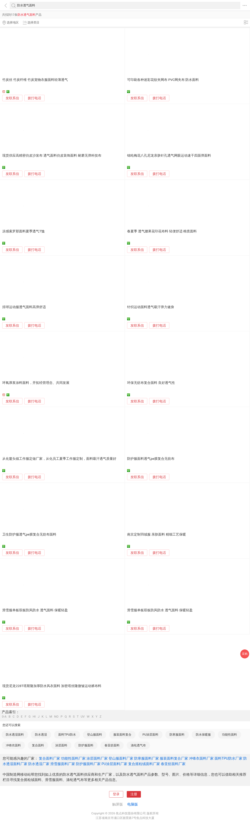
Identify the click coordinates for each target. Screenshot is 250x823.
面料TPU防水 (67, 734)
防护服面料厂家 (88, 764)
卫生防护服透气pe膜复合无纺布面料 (29, 534)
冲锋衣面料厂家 (201, 758)
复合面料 (38, 745)
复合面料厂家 (49, 758)
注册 (133, 794)
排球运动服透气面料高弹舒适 (24, 307)
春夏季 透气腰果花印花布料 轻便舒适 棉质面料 (162, 231)
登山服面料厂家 (121, 758)
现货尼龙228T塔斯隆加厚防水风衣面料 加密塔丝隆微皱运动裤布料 (51, 686)
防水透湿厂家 (38, 764)
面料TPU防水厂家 (228, 758)
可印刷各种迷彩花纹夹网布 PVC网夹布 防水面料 (163, 80)
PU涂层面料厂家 (114, 764)
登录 (116, 794)
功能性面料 (229, 734)
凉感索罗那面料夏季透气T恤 (23, 231)
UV (83, 716)
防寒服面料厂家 (146, 758)
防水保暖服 (203, 734)
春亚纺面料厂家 (173, 764)
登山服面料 (94, 734)
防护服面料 (85, 745)
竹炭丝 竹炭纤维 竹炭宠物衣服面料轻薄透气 (35, 80)
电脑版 (132, 804)
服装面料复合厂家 (174, 758)
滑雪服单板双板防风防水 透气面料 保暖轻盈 (35, 610)
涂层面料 (61, 745)
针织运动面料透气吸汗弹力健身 (150, 307)
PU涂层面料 (150, 734)
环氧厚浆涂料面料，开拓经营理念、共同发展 (35, 383)
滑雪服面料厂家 (62, 764)
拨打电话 (34, 98)
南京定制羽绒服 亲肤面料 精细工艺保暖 (156, 534)
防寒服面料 (176, 734)
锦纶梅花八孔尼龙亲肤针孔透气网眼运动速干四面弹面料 (169, 156)
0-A (4, 716)
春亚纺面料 (112, 745)
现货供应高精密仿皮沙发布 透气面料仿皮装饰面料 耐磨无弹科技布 (51, 156)
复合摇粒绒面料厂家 (144, 764)
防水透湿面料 (15, 734)
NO (56, 716)
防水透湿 (41, 734)
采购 (245, 653)
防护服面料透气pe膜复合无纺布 (150, 459)
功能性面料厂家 (73, 758)
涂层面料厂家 (97, 758)
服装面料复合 (122, 734)
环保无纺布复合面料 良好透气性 (151, 383)
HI (34, 716)
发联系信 (12, 98)
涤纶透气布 (138, 745)
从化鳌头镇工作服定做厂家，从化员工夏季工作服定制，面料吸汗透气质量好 (59, 459)
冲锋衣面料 (13, 745)
